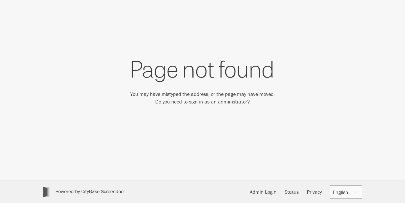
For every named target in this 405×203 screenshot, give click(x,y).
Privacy (314, 192)
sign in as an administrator (218, 101)
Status (292, 192)
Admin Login (263, 192)
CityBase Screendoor (103, 191)
